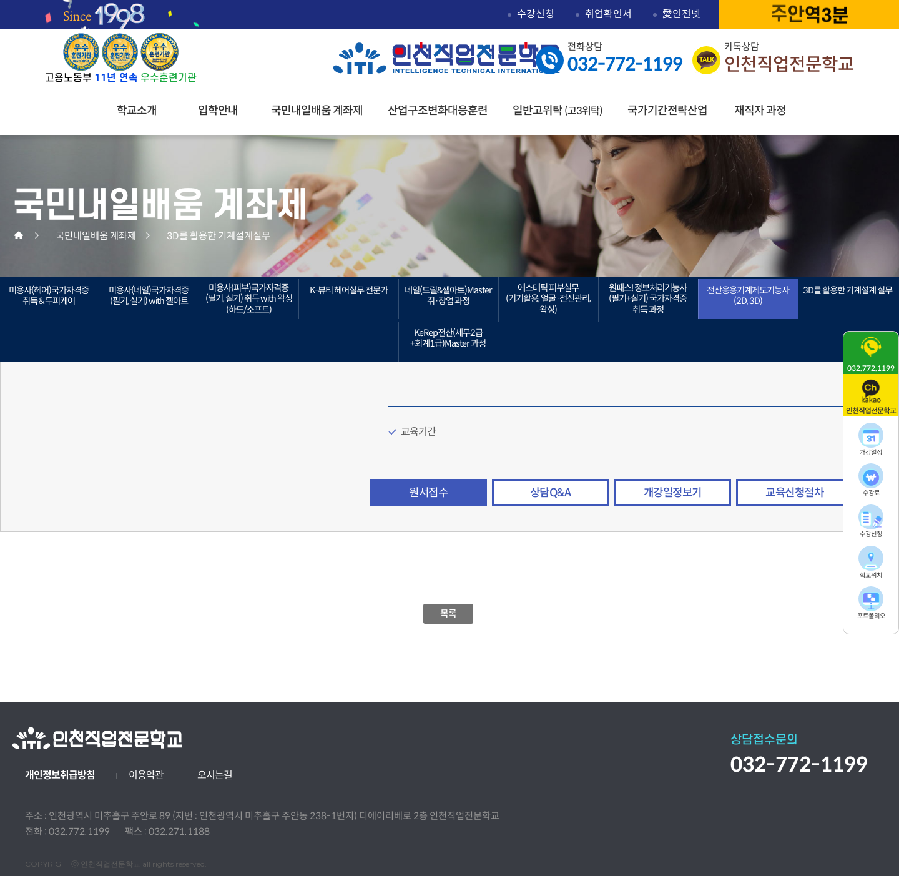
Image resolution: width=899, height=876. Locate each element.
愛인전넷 (681, 14)
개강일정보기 (673, 493)
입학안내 (218, 110)
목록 (448, 613)
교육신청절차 (794, 493)
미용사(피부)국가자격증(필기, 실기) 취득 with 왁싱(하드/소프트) (248, 298)
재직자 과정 (760, 110)
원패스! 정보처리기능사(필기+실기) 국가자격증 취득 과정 (648, 298)
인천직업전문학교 (446, 58)
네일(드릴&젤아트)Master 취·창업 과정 (448, 296)
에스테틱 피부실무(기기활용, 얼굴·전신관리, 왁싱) (548, 298)
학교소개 (137, 110)
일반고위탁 (557, 110)
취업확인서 (608, 14)
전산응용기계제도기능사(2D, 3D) (748, 296)
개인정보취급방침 (60, 775)
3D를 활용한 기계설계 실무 (847, 290)
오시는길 (214, 775)
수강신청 (535, 14)
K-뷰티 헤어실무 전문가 (349, 290)
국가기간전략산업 (667, 110)
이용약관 (146, 775)
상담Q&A (550, 493)
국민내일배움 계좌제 (317, 110)
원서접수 (428, 493)
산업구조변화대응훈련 (438, 110)
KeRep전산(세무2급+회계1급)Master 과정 (448, 338)
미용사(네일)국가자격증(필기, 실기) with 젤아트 (149, 296)
